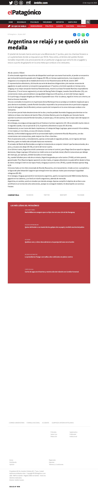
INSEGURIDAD (36, 26)
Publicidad (73, 434)
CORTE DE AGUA (29, 269)
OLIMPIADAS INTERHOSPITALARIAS (63, 423)
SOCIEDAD (27, 239)
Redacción (54, 436)
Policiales (34, 22)
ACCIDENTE (45, 423)
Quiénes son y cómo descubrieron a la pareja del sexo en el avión (49, 242)
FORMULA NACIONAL (33, 423)
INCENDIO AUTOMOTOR (31, 254)
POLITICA (49, 26)
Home (11, 22)
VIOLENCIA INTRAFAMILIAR (31, 225)
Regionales (21, 22)
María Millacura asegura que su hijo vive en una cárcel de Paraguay (50, 212)
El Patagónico (12, 34)
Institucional (73, 436)
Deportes (60, 22)
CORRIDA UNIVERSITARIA (16, 423)
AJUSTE (59, 26)
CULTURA (70, 26)
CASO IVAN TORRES (30, 210)
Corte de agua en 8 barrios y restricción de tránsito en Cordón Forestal (52, 272)
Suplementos (73, 432)
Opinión (11, 464)
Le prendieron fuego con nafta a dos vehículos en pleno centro (49, 257)
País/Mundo (47, 22)
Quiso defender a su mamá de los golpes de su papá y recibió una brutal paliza (54, 227)
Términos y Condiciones (56, 464)
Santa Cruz (72, 22)
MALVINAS (81, 26)
